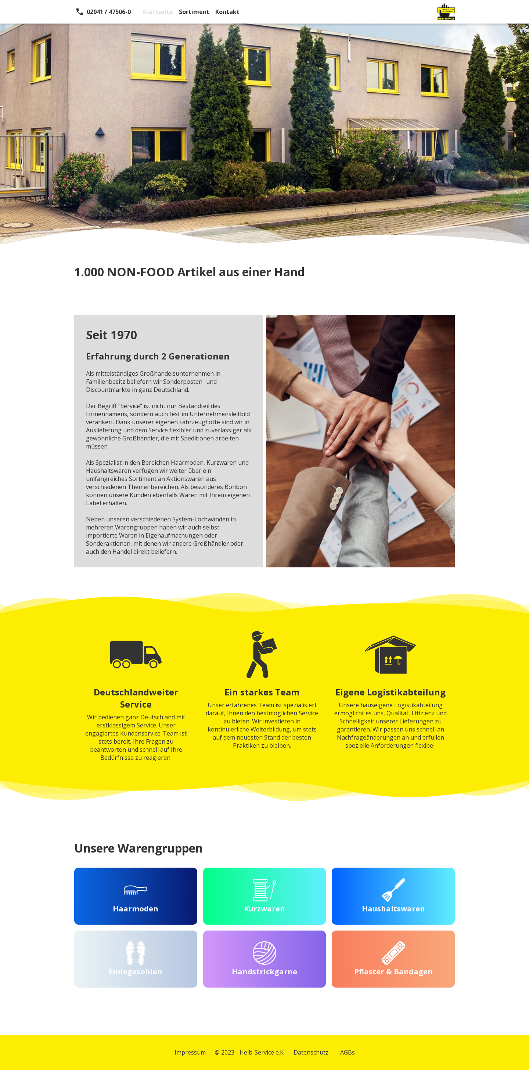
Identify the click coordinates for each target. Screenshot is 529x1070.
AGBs (347, 1052)
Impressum (190, 1052)
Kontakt (227, 12)
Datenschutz (311, 1052)
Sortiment (194, 12)
